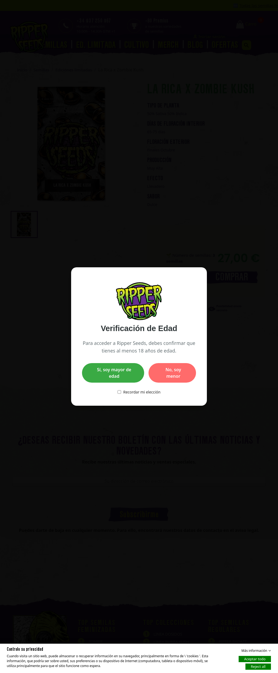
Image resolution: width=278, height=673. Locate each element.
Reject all (258, 666)
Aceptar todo (255, 658)
